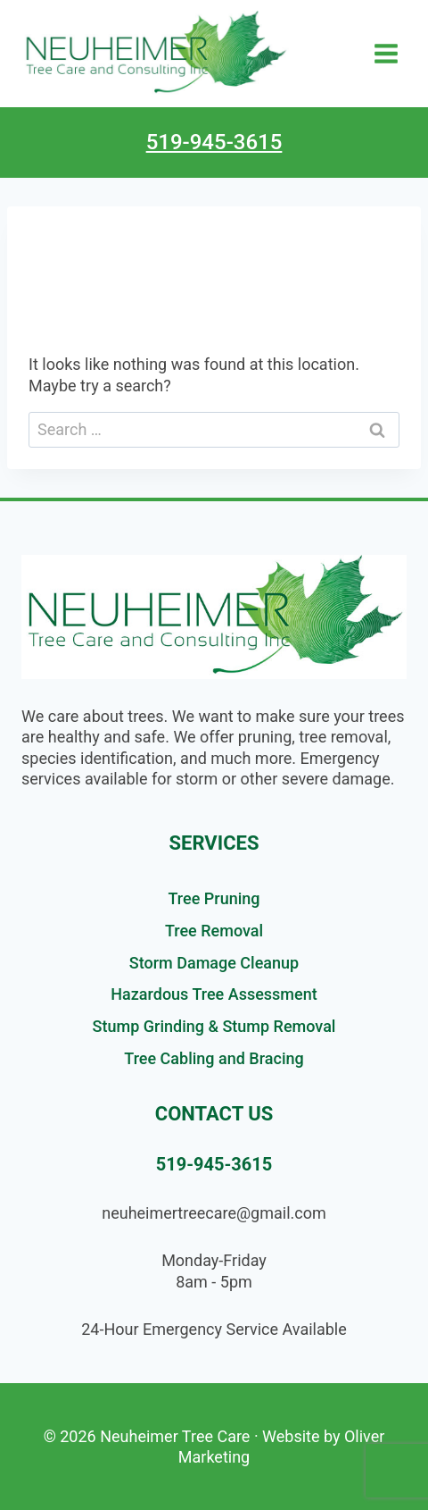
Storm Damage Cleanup (214, 962)
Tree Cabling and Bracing (213, 1058)
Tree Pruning (214, 898)
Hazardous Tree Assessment (214, 994)
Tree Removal (214, 930)
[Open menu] (386, 53)
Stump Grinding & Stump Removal (214, 1026)
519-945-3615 (214, 142)
